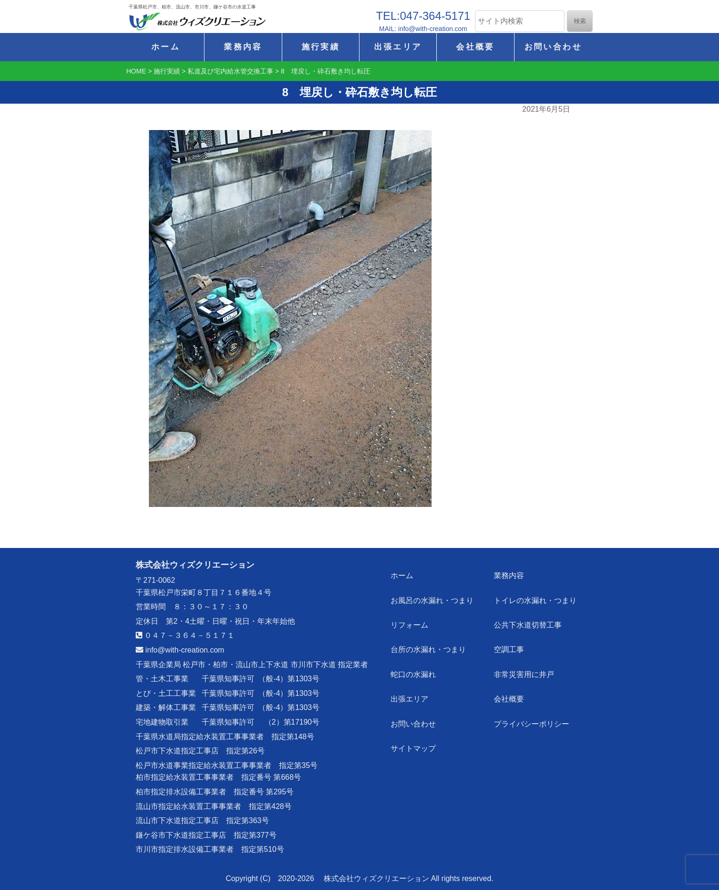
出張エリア (398, 46)
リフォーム (411, 619)
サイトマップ (414, 732)
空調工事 (510, 642)
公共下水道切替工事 (529, 619)
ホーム (165, 46)
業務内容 (243, 46)
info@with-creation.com (180, 650)
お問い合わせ (553, 46)
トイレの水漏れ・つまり (536, 597)
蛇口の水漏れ (414, 665)
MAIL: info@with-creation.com (423, 29)
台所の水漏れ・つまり (429, 642)
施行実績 (321, 46)
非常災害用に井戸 (525, 665)
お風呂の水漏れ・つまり (433, 597)
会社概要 (475, 46)
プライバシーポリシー (532, 710)
